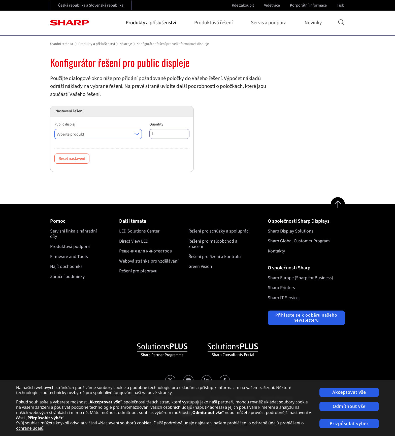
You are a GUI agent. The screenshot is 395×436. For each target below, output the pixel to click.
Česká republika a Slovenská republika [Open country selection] (90, 5)
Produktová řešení (214, 22)
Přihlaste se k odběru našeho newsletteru (306, 317)
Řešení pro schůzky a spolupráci (218, 231)
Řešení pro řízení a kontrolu (214, 256)
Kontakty (276, 251)
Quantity (156, 124)
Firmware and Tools (69, 256)
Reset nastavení (72, 158)
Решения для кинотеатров (145, 251)
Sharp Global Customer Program (299, 241)
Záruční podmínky (67, 276)
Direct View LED (133, 241)
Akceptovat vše (349, 392)
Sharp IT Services (284, 298)
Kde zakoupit (243, 5)
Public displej (64, 124)
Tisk (341, 5)
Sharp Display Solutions (290, 231)
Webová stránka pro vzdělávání (148, 261)
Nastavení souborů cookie (124, 423)
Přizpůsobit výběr (349, 423)
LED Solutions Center (139, 231)
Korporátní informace (309, 5)
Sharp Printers (281, 288)
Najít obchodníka (66, 266)
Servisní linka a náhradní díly (73, 234)
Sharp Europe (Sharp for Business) (300, 278)
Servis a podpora (269, 22)
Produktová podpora (70, 246)
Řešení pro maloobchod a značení (212, 244)
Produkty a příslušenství (152, 22)
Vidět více (272, 5)
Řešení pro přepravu (138, 271)
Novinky (313, 22)
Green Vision (200, 266)
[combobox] (98, 134)
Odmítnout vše (349, 406)
